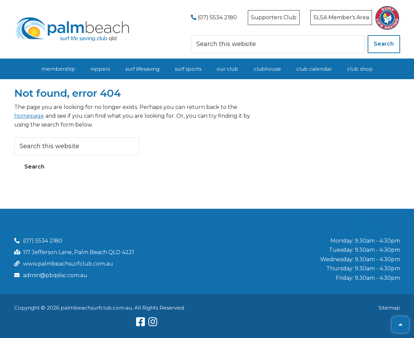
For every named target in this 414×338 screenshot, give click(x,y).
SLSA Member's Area (341, 17)
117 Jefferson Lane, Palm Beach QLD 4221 (78, 252)
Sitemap (389, 308)
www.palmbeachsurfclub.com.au (68, 264)
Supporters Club (274, 17)
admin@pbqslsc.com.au (55, 275)
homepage (29, 116)
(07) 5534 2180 (214, 17)
